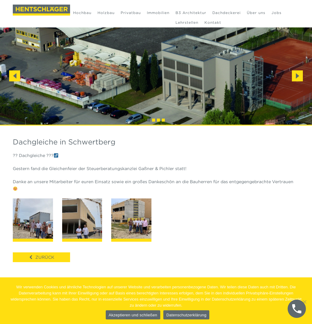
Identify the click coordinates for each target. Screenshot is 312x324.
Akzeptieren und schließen (133, 315)
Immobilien (158, 12)
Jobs (276, 12)
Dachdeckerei (226, 12)
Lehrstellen (187, 22)
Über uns (256, 12)
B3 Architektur (191, 12)
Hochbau (82, 12)
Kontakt (212, 22)
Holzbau (106, 12)
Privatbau (131, 12)
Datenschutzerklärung (186, 315)
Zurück (44, 257)
